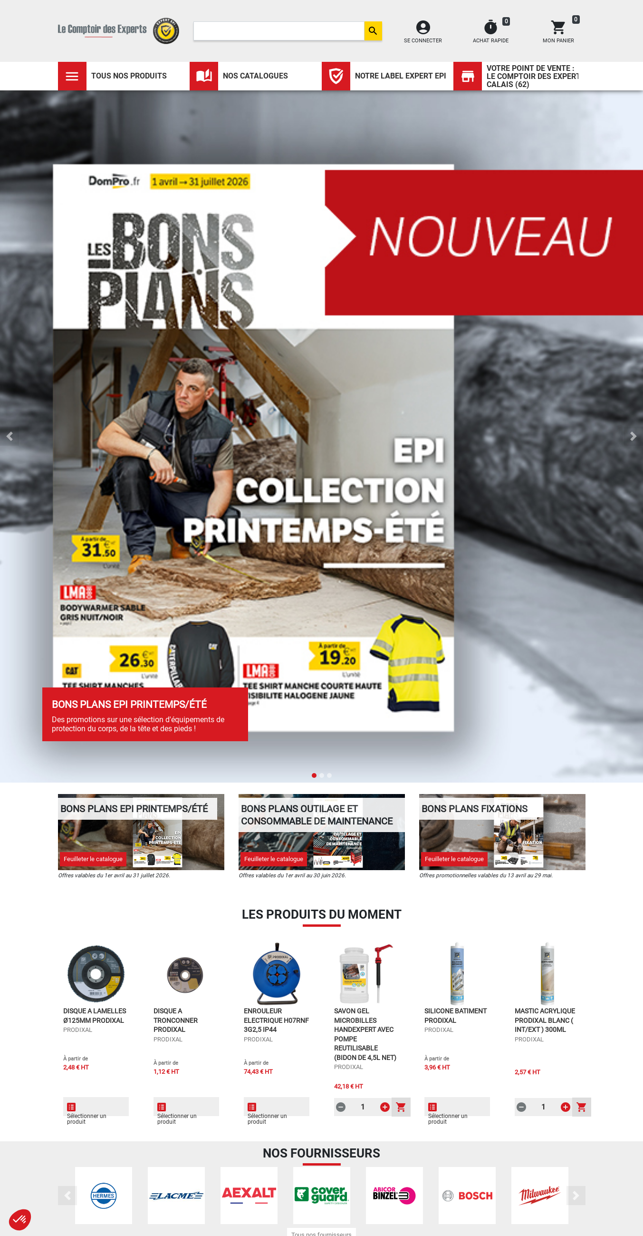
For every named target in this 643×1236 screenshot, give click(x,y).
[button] (9, 436)
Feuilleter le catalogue (93, 859)
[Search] (279, 30)
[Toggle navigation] (72, 76)
